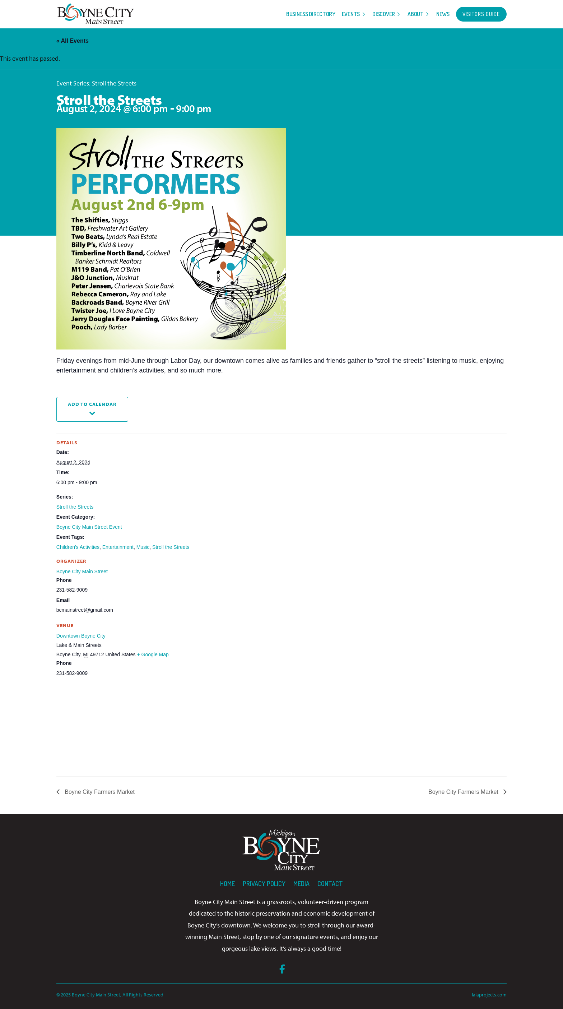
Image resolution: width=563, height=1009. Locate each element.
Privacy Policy (264, 884)
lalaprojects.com (489, 994)
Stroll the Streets (75, 507)
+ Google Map (152, 654)
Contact (330, 884)
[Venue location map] (94, 727)
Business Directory (310, 14)
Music (143, 547)
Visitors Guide (481, 14)
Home (227, 884)
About (416, 14)
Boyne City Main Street (82, 571)
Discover (383, 14)
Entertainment (118, 547)
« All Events (72, 41)
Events (351, 14)
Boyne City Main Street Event (89, 527)
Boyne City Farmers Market (99, 792)
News (443, 14)
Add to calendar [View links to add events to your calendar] (92, 404)
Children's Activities (77, 547)
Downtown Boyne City (81, 636)
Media (301, 884)
